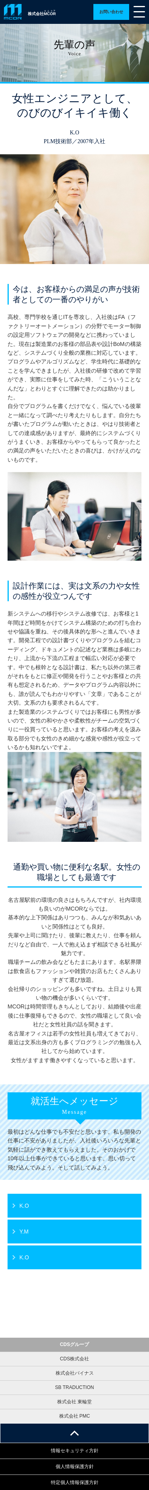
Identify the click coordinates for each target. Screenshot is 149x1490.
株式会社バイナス (75, 1373)
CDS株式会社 (74, 1359)
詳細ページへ (111, 12)
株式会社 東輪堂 (74, 1402)
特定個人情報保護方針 (75, 1482)
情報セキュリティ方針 (75, 1450)
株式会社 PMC (74, 1416)
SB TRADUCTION (74, 1387)
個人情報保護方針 (75, 1466)
